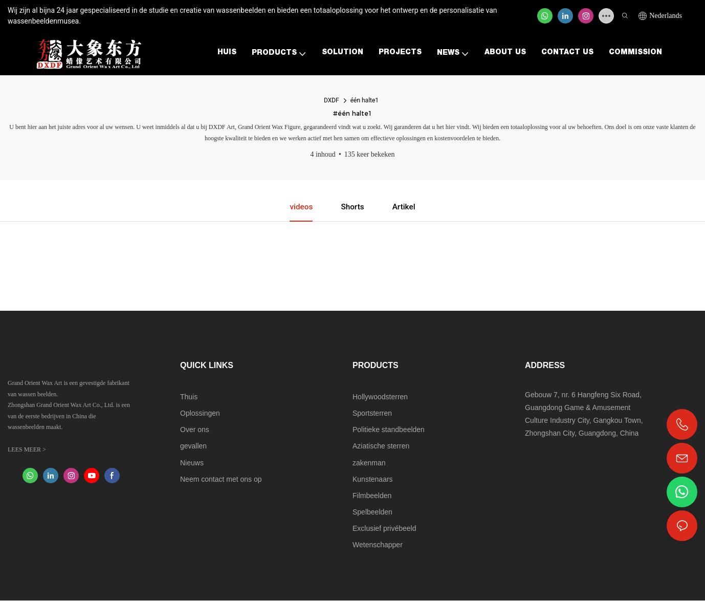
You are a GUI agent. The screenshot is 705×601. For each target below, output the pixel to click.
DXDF (331, 100)
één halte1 (364, 100)
